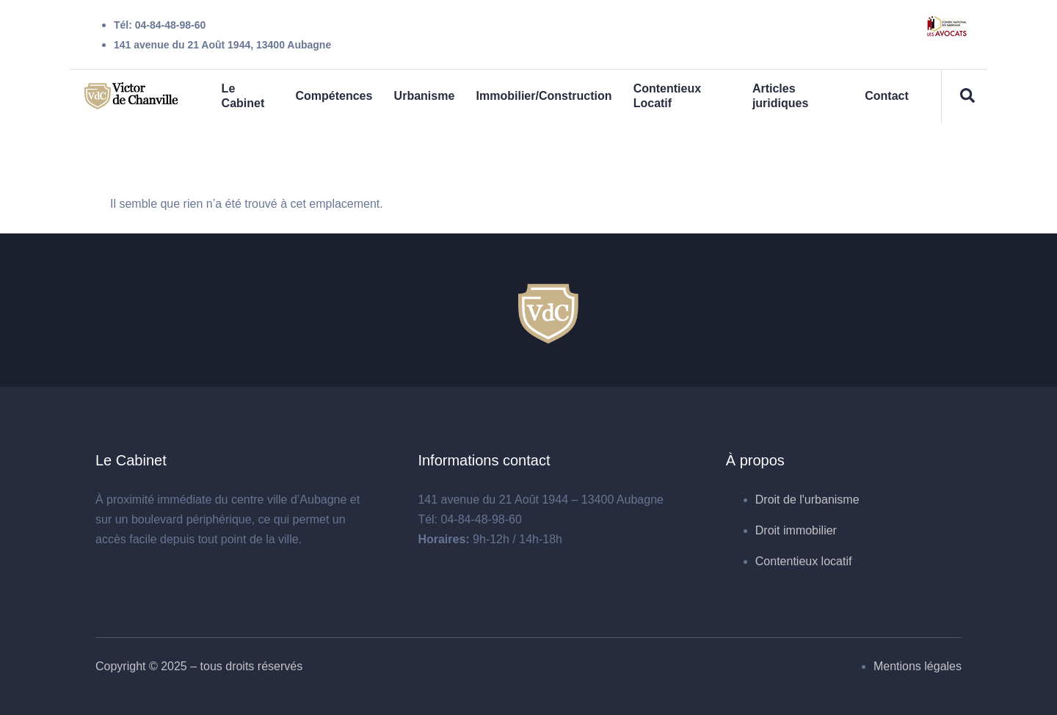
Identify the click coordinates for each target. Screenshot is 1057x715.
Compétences (333, 96)
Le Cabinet (242, 95)
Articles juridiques (780, 95)
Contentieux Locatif (668, 95)
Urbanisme (423, 96)
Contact (886, 96)
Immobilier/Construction (544, 96)
